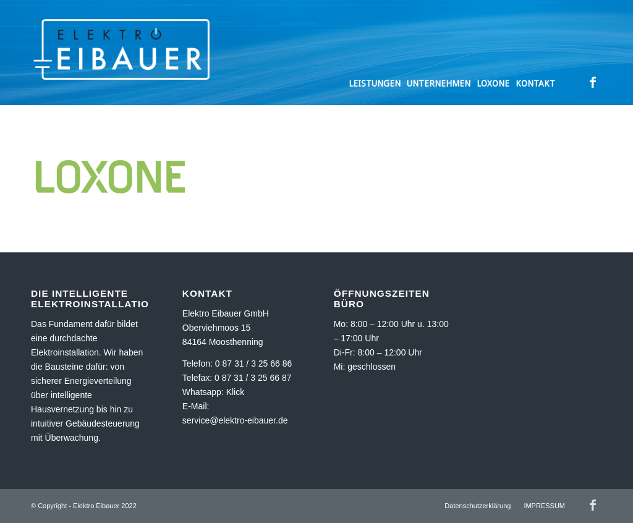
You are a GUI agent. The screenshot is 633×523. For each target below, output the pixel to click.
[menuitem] (375, 52)
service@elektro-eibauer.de (235, 420)
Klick (235, 392)
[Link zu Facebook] (593, 82)
